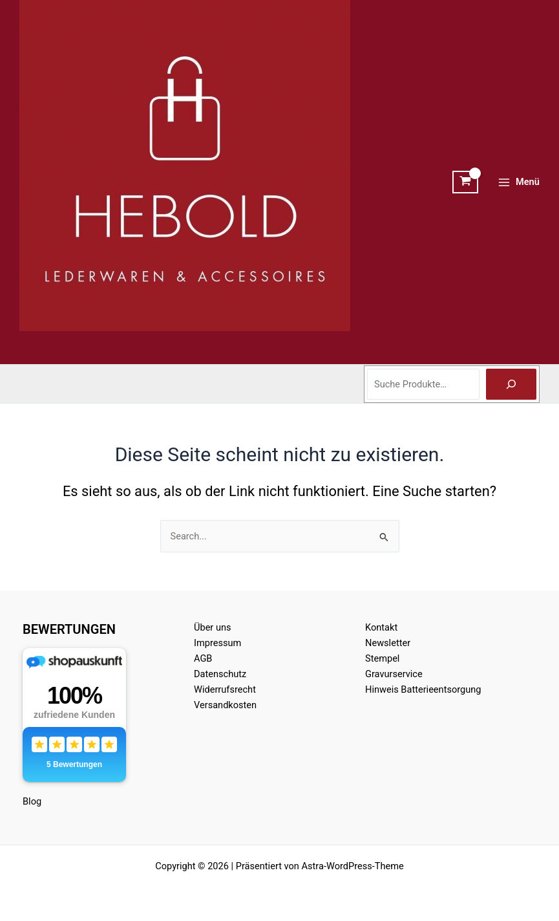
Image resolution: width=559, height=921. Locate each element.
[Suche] (511, 384)
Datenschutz (220, 674)
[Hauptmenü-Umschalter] (518, 182)
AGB (203, 658)
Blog (32, 801)
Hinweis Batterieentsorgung (423, 689)
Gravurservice (394, 674)
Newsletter (387, 643)
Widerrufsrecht (225, 689)
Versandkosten (225, 705)
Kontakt (381, 627)
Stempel (382, 658)
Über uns (212, 627)
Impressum (217, 643)
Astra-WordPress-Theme (353, 866)
